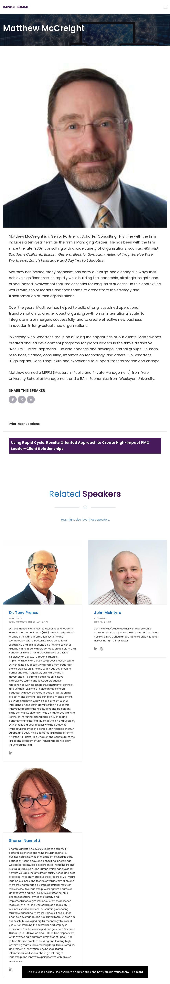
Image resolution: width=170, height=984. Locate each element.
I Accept (137, 972)
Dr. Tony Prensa (23, 612)
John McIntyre (107, 612)
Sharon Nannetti (24, 840)
